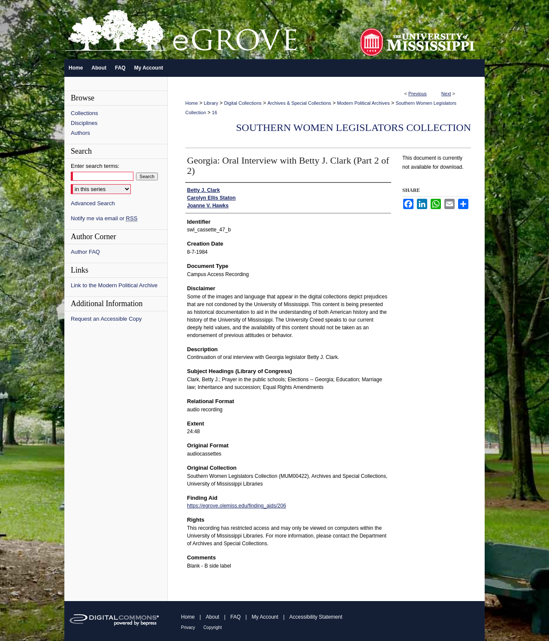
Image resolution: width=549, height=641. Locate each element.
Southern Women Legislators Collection (353, 127)
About (212, 617)
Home (191, 103)
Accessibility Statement (316, 617)
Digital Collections (242, 103)
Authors (80, 133)
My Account (265, 617)
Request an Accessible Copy (106, 319)
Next (446, 93)
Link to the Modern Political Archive (114, 285)
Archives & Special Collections (300, 103)
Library (211, 103)
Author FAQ (85, 252)
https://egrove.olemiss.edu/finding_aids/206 (236, 506)
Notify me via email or (104, 218)
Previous (417, 93)
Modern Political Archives (363, 103)
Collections (84, 113)
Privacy (188, 627)
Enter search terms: (95, 166)
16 (214, 112)
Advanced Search (93, 203)
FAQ (235, 617)
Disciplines (84, 123)
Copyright (212, 627)
